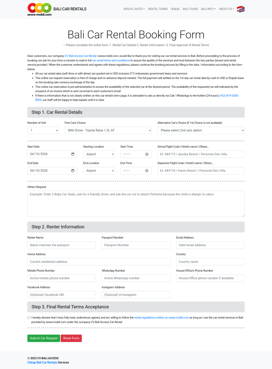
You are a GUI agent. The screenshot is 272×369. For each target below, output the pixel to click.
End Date (32, 163)
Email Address (185, 237)
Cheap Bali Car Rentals (42, 362)
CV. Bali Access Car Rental (80, 56)
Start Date (33, 146)
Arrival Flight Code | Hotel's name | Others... (183, 146)
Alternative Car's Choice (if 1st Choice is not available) (190, 123)
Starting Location (93, 146)
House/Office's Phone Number (194, 270)
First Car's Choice (75, 123)
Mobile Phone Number (41, 270)
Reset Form (71, 338)
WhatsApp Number (113, 270)
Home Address (36, 254)
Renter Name (35, 237)
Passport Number (112, 237)
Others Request (36, 187)
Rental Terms (158, 9)
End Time (126, 163)
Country (181, 254)
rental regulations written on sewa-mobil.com (161, 317)
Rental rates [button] (132, 9)
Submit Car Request (44, 338)
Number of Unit (36, 123)
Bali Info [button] (207, 9)
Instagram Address (113, 287)
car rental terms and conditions (111, 60)
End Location (91, 163)
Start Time (126, 146)
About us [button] (225, 9)
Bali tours (190, 9)
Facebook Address (38, 287)
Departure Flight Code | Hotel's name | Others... (185, 163)
